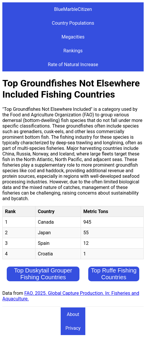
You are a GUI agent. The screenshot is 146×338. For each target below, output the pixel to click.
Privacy (73, 328)
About (73, 314)
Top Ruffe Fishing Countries (113, 273)
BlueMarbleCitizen (73, 9)
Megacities (73, 37)
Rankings (72, 50)
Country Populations (73, 23)
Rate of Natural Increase (73, 64)
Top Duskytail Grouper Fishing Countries (43, 273)
